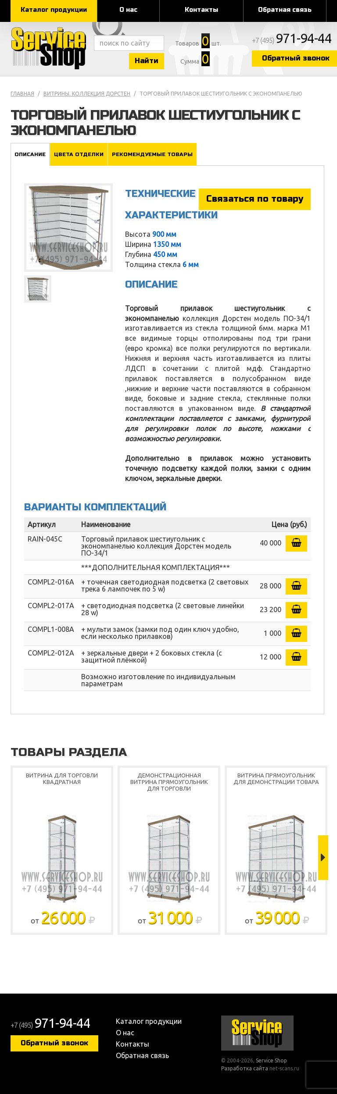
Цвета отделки (79, 154)
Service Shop (50, 48)
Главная (22, 93)
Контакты (201, 10)
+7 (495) (292, 40)
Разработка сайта (244, 1068)
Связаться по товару (254, 198)
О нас (128, 10)
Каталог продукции (54, 10)
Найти (146, 61)
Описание (30, 154)
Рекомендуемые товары (152, 154)
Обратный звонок (54, 1043)
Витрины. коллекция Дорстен (86, 93)
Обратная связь (285, 10)
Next (323, 857)
